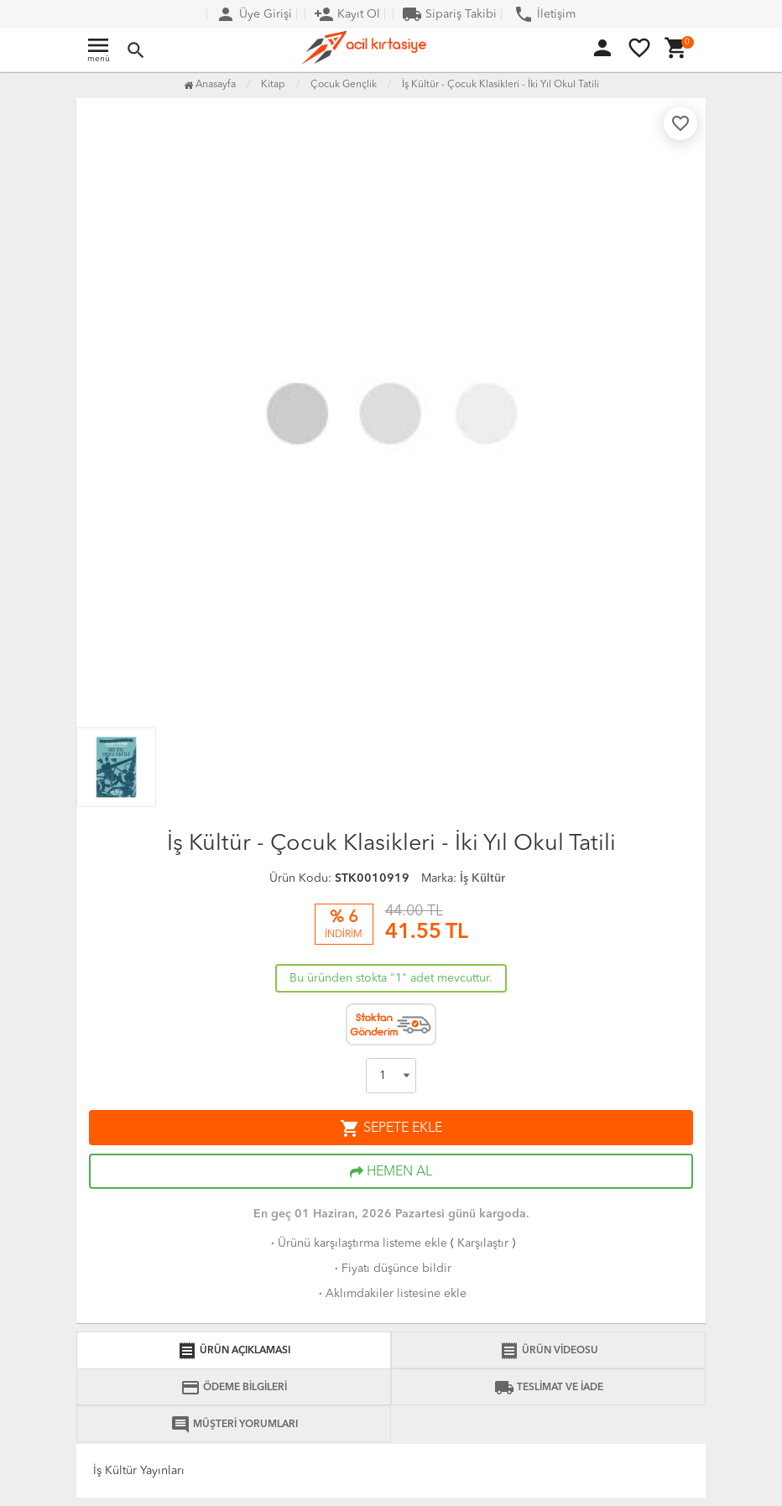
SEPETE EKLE (391, 1128)
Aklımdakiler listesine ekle (391, 1294)
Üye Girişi (254, 14)
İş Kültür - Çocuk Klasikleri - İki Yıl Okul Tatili (500, 85)
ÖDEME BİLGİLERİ (233, 1387)
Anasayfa (210, 85)
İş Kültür (482, 878)
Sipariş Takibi (449, 14)
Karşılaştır (482, 1243)
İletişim (545, 14)
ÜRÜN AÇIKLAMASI (233, 1350)
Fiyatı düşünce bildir (391, 1268)
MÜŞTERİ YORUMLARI (234, 1424)
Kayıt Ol (347, 14)
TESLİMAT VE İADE (548, 1387)
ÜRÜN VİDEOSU (548, 1350)
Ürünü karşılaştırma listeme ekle (357, 1243)
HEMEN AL (391, 1172)
